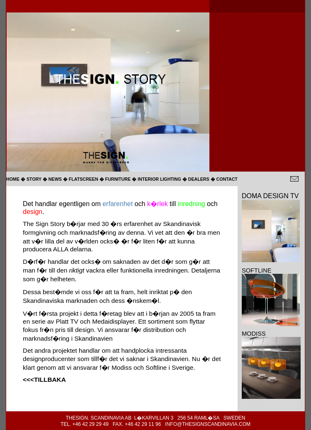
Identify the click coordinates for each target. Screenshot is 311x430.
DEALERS (198, 179)
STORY (34, 179)
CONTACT (227, 179)
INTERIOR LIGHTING (160, 179)
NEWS (55, 179)
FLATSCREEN (83, 179)
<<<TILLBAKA (44, 379)
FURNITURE (118, 179)
